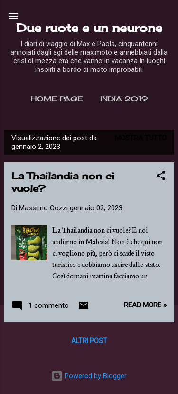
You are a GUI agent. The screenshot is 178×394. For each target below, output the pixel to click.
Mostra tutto (141, 138)
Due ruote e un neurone (89, 27)
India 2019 (124, 98)
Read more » (145, 305)
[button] (161, 177)
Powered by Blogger (89, 376)
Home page (57, 98)
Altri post (89, 341)
